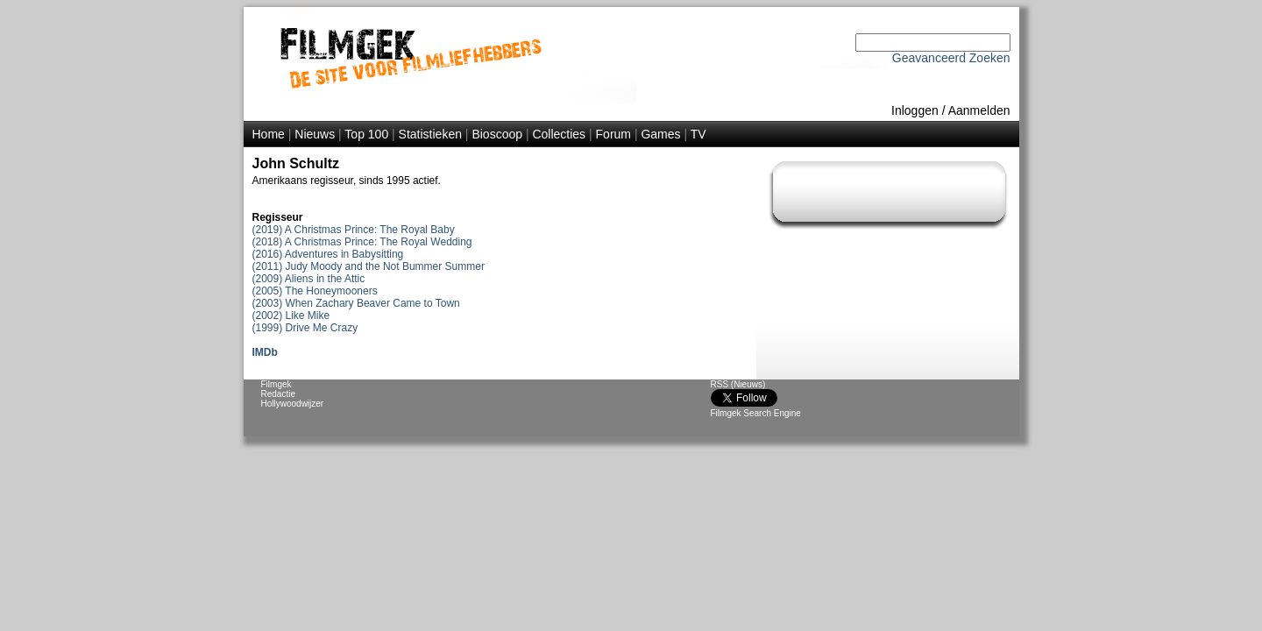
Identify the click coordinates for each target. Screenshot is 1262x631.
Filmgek (276, 384)
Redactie (278, 394)
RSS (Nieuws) (738, 384)
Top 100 (366, 134)
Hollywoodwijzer (292, 403)
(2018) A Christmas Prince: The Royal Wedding (362, 242)
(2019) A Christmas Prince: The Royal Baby (353, 229)
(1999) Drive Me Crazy (305, 328)
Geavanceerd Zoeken (951, 58)
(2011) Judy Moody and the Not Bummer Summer (368, 266)
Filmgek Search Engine (756, 413)
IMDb (265, 352)
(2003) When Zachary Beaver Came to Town (356, 303)
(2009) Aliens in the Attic (308, 279)
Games (660, 134)
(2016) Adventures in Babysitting (328, 254)
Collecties (558, 134)
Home (268, 134)
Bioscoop (496, 134)
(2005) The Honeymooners (315, 291)
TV (698, 134)
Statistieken (430, 134)
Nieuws (314, 134)
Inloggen (915, 110)
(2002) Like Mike (291, 315)
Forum (613, 134)
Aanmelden (979, 110)
